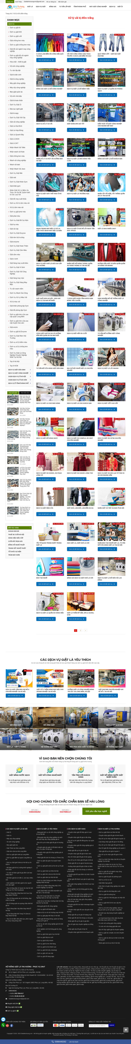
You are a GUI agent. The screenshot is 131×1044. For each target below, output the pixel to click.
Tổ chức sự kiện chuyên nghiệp (100, 971)
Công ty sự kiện (75, 973)
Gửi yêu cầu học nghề (96, 811)
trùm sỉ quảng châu (75, 967)
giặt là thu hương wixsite (107, 980)
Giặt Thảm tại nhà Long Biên (16, 848)
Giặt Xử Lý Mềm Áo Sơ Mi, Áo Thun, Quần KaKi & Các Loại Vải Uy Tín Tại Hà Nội (111, 866)
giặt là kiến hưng (118, 982)
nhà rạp (95, 967)
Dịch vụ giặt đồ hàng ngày (45, 956)
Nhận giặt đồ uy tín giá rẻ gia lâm (78, 921)
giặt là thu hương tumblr (91, 980)
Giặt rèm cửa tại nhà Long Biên (17, 851)
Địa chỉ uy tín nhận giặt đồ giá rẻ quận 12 (112, 838)
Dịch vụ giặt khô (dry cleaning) (47, 950)
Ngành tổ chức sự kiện (82, 971)
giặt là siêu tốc (71, 982)
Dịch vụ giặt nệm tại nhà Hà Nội (47, 877)
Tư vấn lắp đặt (65, 6)
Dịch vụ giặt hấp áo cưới (45, 937)
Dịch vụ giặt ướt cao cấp (45, 953)
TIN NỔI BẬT (13, 393)
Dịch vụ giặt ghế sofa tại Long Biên (18, 854)
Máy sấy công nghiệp (13, 838)
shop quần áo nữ (87, 967)
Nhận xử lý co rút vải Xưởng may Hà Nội (50, 912)
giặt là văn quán (71, 984)
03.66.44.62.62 (19, 996)
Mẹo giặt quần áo (12, 845)
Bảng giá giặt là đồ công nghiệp (47, 906)
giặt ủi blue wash (91, 978)
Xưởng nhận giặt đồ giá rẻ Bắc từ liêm (80, 866)
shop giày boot (112, 974)
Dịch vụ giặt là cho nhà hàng (46, 944)
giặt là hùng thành (80, 978)
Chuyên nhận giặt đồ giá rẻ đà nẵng (79, 837)
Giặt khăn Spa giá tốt (105, 883)
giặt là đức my (118, 978)
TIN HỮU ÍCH (25, 393)
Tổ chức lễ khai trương (88, 973)
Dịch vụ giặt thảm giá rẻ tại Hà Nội (48, 934)
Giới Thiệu (18, 2)
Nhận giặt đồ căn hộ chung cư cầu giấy (80, 918)
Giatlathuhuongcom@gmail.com (34, 1)
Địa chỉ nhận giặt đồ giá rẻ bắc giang (80, 857)
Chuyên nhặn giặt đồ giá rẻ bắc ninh (79, 853)
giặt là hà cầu (107, 982)
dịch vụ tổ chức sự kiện (66, 969)
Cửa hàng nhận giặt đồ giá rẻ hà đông (111, 842)
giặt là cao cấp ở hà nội (75, 980)
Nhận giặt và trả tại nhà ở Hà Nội (109, 943)
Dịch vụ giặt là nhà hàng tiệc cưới (109, 891)
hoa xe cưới (121, 976)
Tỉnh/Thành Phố (80, 6)
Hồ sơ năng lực (51, 2)
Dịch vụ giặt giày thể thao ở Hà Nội (48, 915)
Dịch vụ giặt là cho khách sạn (46, 947)
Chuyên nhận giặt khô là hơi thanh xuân (80, 932)
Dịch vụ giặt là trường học (107, 894)
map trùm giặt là (62, 980)
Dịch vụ (112, 6)
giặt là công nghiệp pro (97, 976)
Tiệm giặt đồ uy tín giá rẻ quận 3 (109, 851)
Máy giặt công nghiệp (98, 6)
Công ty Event (95, 969)
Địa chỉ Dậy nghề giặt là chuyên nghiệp (111, 929)
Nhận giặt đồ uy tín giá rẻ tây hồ (78, 850)
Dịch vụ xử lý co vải (105, 880)
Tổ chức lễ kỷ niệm (67, 974)
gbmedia (63, 976)
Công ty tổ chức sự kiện (82, 969)
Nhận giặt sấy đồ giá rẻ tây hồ (77, 929)
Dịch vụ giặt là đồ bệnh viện (46, 909)
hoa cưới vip (61, 978)
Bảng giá (52, 6)
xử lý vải (109, 978)
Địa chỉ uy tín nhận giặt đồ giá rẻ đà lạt (80, 860)
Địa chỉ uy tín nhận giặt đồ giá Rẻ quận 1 (112, 845)
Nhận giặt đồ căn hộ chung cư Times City (50, 857)
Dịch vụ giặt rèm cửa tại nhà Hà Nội (48, 874)
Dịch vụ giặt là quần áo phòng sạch (110, 876)
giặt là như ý (102, 978)
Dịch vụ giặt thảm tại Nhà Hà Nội (47, 871)
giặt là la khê (61, 984)
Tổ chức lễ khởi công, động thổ (84, 974)
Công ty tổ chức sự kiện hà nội (110, 969)
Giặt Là (9, 835)
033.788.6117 (19, 993)
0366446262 (13, 991)
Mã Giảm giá (62, 2)
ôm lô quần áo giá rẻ (116, 967)
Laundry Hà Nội (111, 976)
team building (85, 976)
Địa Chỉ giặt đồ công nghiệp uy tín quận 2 (112, 848)
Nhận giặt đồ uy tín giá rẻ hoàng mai (79, 915)
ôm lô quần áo (104, 967)
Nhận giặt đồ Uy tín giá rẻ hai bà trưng (80, 863)
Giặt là (30, 6)
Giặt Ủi (120, 6)
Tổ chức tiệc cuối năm (103, 973)
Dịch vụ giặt (41, 6)
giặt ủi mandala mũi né (84, 982)
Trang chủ (10, 2)
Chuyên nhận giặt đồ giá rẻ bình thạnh (111, 835)
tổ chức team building (73, 976)
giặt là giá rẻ (69, 978)
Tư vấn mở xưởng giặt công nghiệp (110, 923)
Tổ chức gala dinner (101, 974)
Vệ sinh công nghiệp (13, 842)
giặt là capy (80, 984)
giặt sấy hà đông (97, 982)
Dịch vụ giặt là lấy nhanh (45, 940)
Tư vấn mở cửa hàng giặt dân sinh (110, 926)
